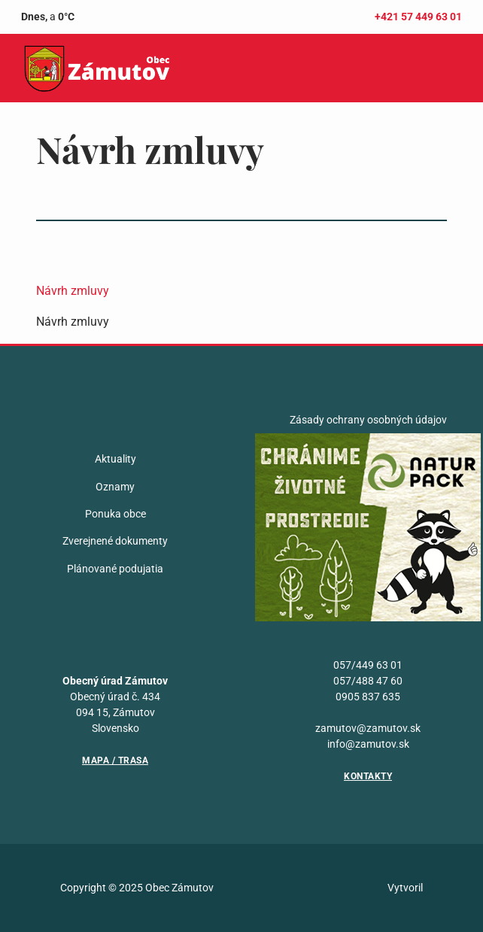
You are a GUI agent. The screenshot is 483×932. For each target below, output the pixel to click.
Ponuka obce (115, 514)
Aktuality (115, 459)
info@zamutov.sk (368, 744)
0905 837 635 (368, 697)
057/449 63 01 (367, 665)
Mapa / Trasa (115, 760)
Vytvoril (405, 888)
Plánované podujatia (115, 569)
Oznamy (115, 487)
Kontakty (368, 776)
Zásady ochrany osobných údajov (368, 420)
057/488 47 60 (367, 681)
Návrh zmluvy (72, 291)
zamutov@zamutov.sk (368, 728)
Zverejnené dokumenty (115, 541)
